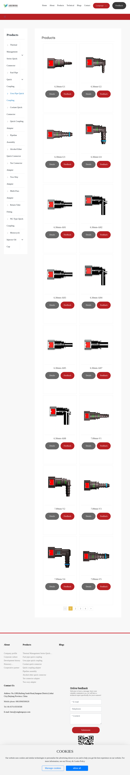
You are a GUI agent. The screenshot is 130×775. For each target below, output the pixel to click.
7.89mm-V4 (60, 579)
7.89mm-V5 (96, 579)
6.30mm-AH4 (96, 298)
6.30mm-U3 (60, 157)
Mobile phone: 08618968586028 (16, 701)
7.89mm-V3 (96, 509)
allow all (77, 768)
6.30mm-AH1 (60, 227)
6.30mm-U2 (96, 86)
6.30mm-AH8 (60, 438)
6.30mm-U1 (60, 86)
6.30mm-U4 (96, 157)
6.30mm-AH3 (60, 298)
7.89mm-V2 (60, 509)
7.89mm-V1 (96, 438)
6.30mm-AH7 (96, 368)
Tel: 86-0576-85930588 (13, 707)
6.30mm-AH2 (96, 227)
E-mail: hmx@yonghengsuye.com (17, 712)
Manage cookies (53, 768)
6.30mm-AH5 (60, 368)
